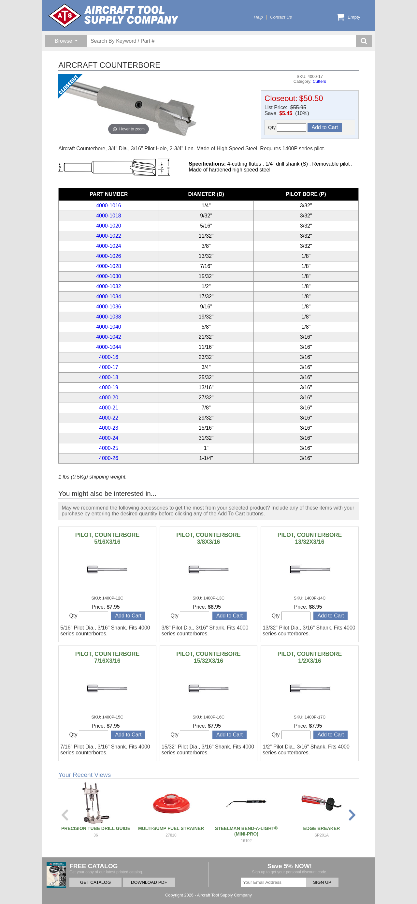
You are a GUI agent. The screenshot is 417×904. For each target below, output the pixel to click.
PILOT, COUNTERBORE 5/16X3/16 (107, 538)
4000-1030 (108, 276)
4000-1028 (108, 266)
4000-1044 (108, 347)
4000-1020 (108, 226)
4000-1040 (108, 327)
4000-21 (108, 407)
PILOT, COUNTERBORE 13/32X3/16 (310, 538)
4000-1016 (108, 205)
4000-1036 (108, 306)
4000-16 (108, 357)
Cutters (319, 81)
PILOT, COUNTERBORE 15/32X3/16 (208, 657)
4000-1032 (108, 286)
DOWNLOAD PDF (149, 882)
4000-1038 (108, 316)
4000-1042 (108, 337)
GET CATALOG (95, 882)
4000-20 (108, 397)
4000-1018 (108, 215)
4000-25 (108, 448)
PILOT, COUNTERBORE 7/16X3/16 (107, 657)
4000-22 (108, 418)
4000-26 (108, 458)
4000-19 (108, 387)
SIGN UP (322, 882)
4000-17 (108, 367)
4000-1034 (108, 296)
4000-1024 (108, 246)
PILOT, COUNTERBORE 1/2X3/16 (310, 657)
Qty (287, 127)
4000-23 (108, 428)
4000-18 (108, 377)
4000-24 (108, 438)
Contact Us (281, 17)
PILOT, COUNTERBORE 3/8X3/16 (208, 538)
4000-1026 (108, 256)
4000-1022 (108, 236)
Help (258, 17)
